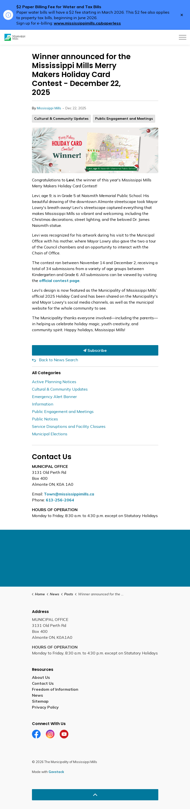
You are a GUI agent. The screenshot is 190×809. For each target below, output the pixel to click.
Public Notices (45, 418)
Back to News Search (58, 359)
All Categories (46, 373)
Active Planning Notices (54, 381)
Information (42, 404)
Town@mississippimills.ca (69, 493)
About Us (41, 677)
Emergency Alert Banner (54, 396)
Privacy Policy (45, 707)
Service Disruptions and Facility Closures (69, 426)
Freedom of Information (55, 689)
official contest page (59, 280)
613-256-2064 (60, 499)
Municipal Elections (49, 433)
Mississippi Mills (49, 108)
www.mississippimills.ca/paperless (87, 23)
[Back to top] (95, 794)
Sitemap (40, 701)
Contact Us (43, 683)
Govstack (56, 772)
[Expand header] (182, 37)
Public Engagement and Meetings (124, 118)
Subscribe (95, 350)
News (37, 695)
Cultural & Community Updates (61, 118)
